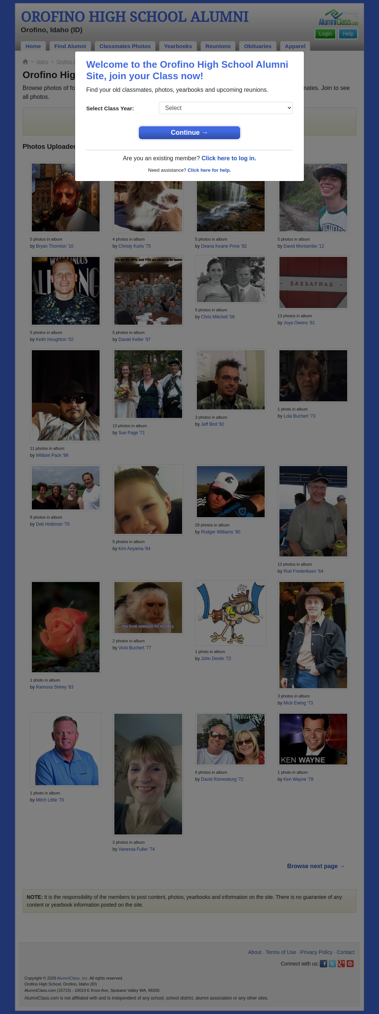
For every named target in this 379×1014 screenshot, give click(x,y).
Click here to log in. (228, 158)
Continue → (189, 132)
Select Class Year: (110, 108)
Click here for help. (209, 170)
